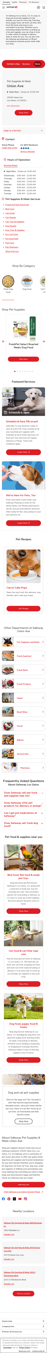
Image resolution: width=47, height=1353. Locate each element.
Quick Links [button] (23, 1321)
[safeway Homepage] (12, 7)
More (37, 64)
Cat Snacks (10, 217)
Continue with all (38, 1351)
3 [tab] (19, 371)
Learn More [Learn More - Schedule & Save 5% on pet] (29, 452)
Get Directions (13, 106)
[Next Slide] (43, 341)
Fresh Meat (28, 670)
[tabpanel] (23, 339)
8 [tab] (32, 371)
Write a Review (27, 151)
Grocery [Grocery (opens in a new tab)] (6, 2)
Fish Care (9, 242)
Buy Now (29, 359)
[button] (38, 7)
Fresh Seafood (28, 656)
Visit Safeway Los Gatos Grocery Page (24, 1192)
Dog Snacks (10, 225)
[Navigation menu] (3, 7)
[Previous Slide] (3, 341)
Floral (28, 726)
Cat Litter (10, 213)
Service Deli (28, 754)
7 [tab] (29, 371)
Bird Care (9, 208)
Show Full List (12, 251)
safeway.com (31, 1184)
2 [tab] (17, 371)
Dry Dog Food (11, 238)
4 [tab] (22, 371)
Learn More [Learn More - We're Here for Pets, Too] (29, 523)
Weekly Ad (9, 1234)
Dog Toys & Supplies (15, 230)
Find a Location (25, 1293)
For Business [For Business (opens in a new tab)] (34, 2)
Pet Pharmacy (11, 247)
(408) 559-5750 (9, 148)
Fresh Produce (28, 684)
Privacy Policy (24, 1348)
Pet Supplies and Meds (28, 642)
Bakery (28, 740)
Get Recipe (29, 608)
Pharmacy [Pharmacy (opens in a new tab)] (23, 2)
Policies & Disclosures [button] (23, 1332)
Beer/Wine (28, 712)
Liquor (28, 698)
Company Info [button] (23, 1326)
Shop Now (23, 112)
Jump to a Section (23, 130)
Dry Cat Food (11, 234)
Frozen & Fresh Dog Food (17, 204)
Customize (7, 1348)
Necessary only (24, 1351)
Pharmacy (31, 768)
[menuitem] (13, 64)
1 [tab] (14, 371)
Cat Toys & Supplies (14, 221)
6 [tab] (27, 371)
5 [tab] (24, 371)
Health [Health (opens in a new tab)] (14, 2)
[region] (23, 1345)
